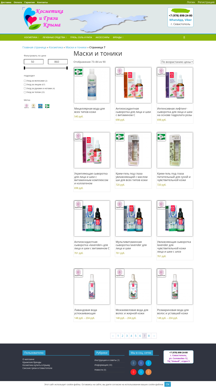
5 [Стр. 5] (135, 336)
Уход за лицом (33, 84)
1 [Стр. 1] (118, 336)
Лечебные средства (54, 37)
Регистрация (206, 2)
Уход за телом (33, 92)
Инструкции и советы (105, 360)
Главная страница (34, 47)
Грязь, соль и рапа (81, 37)
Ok (167, 384)
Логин (191, 2)
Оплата (18, 2)
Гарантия (29, 2)
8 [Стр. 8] (149, 336)
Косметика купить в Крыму (36, 365)
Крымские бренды (31, 362)
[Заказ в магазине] (177, 62)
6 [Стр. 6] (140, 336)
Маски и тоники (76, 47)
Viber (188, 20)
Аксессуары (102, 37)
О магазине (28, 359)
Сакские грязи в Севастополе (37, 368)
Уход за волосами (35, 80)
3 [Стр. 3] (127, 336)
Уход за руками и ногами (39, 88)
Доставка (6, 2)
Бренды (117, 37)
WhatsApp (176, 20)
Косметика (30, 37)
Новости (98, 369)
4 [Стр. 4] (131, 336)
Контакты (42, 2)
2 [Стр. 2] (122, 336)
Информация (101, 364)
